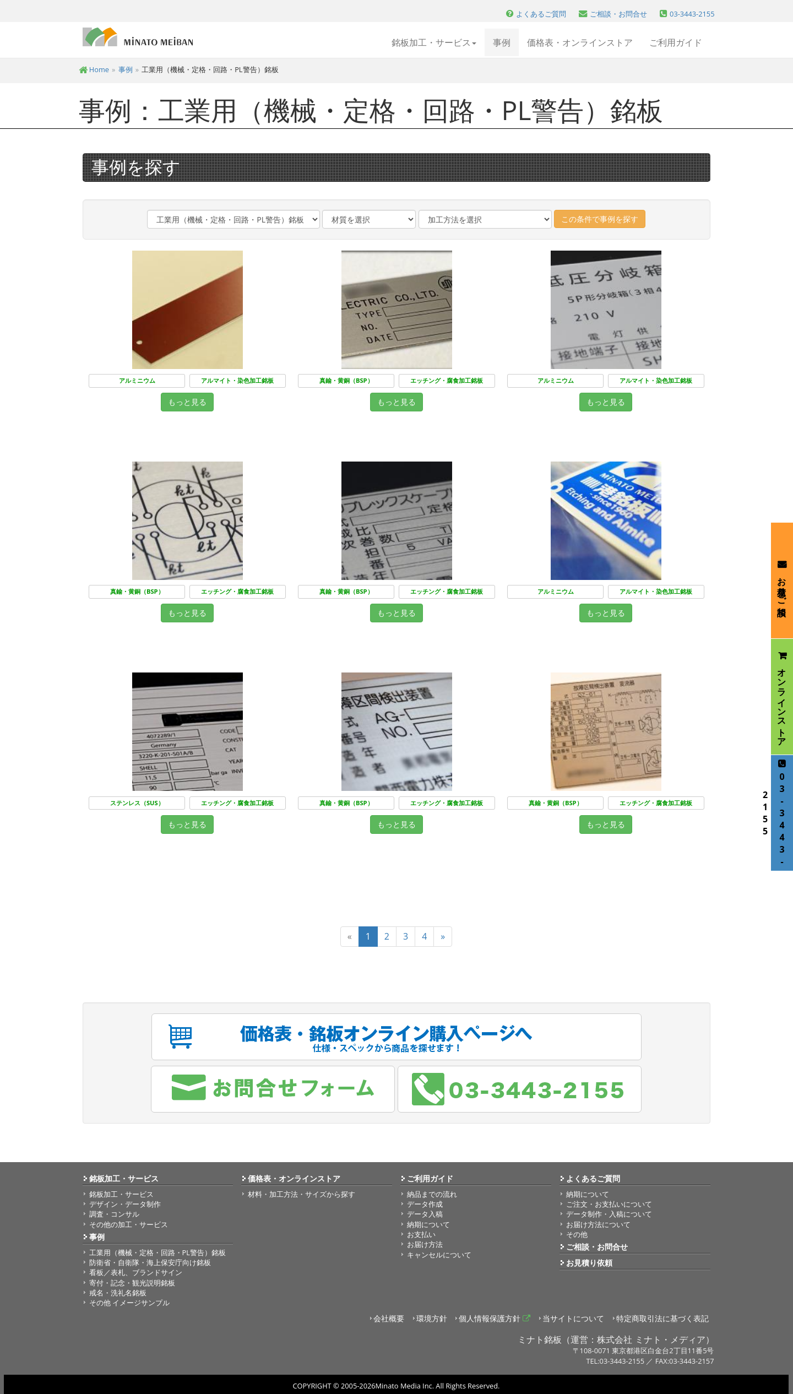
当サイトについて (573, 1318)
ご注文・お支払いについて (609, 1204)
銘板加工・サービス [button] (434, 42)
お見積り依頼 (589, 1262)
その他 (577, 1234)
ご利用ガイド (675, 42)
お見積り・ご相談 (782, 580)
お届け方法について (598, 1224)
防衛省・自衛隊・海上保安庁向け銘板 (150, 1262)
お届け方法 (425, 1244)
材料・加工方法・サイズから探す (301, 1194)
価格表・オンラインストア (580, 42)
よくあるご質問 (593, 1178)
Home (94, 69)
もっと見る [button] (187, 402)
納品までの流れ (432, 1194)
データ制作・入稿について (609, 1214)
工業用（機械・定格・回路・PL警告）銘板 (157, 1252)
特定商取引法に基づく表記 (662, 1318)
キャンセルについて (439, 1255)
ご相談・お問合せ (597, 1246)
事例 (501, 42)
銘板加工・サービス (124, 1178)
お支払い (421, 1234)
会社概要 (388, 1318)
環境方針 (431, 1318)
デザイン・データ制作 (125, 1204)
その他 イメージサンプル (129, 1303)
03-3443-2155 (779, 813)
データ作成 (425, 1204)
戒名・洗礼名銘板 (117, 1293)
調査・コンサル (114, 1214)
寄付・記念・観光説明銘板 (132, 1283)
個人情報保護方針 (494, 1318)
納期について (428, 1224)
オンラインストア (782, 696)
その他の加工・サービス (128, 1224)
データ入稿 (425, 1214)
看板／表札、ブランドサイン (135, 1272)
